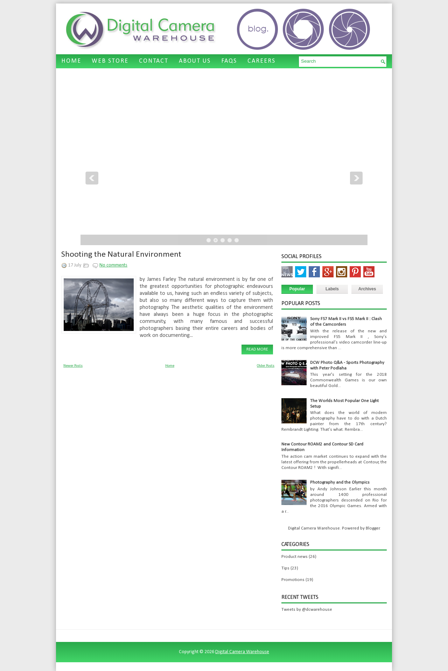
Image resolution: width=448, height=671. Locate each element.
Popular (297, 288)
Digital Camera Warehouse (242, 652)
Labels (332, 288)
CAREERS (261, 61)
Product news (294, 556)
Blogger (373, 528)
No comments (113, 265)
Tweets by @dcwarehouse (306, 609)
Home (169, 366)
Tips (285, 568)
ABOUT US (195, 61)
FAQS (229, 61)
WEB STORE (110, 61)
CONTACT (153, 61)
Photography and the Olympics (340, 482)
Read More (257, 349)
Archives (367, 288)
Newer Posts (73, 366)
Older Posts (265, 366)
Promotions (292, 579)
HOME (71, 61)
